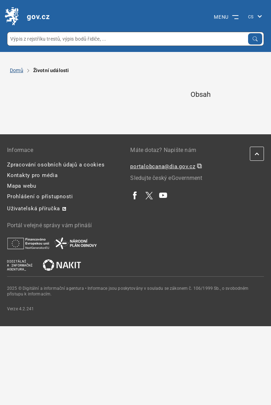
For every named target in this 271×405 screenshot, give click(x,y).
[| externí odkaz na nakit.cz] (62, 265)
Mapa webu (21, 186)
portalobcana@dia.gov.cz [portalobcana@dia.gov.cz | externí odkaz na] (162, 166)
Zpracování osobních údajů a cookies (55, 165)
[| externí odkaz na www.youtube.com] (163, 195)
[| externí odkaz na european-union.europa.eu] (28, 243)
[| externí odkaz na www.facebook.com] (135, 195)
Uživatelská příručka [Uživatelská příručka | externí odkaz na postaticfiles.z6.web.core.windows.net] (33, 208)
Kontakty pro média (32, 175)
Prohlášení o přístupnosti (40, 196)
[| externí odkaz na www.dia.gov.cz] (19, 265)
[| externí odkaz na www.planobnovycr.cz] (75, 243)
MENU (226, 17)
